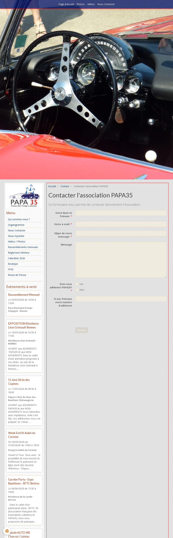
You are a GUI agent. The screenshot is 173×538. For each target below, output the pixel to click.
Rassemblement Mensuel (24, 294)
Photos (81, 4)
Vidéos (91, 4)
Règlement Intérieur (19, 252)
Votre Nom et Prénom (63, 214)
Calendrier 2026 (16, 258)
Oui (79, 284)
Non (79, 290)
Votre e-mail (61, 224)
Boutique (13, 263)
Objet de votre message (63, 235)
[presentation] (101, 317)
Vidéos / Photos (16, 241)
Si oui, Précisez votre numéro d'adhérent (63, 302)
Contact (64, 186)
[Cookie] (7, 531)
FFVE (10, 269)
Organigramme (16, 224)
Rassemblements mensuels (23, 247)
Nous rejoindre (16, 236)
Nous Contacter (106, 4)
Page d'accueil (66, 4)
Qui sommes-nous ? (19, 219)
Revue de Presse (17, 275)
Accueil (52, 186)
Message (66, 244)
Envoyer (81, 330)
